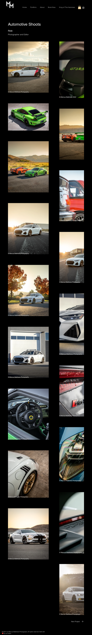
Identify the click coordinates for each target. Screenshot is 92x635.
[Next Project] (77, 621)
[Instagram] (83, 8)
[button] (79, 7)
